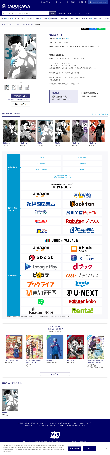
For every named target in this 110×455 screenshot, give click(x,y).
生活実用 (65, 18)
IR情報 (27, 423)
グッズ (101, 18)
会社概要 (20, 423)
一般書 (38, 18)
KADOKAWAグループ (84, 423)
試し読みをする (20, 96)
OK (89, 449)
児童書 (46, 18)
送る (102, 28)
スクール (106, 18)
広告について (41, 423)
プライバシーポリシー (40, 425)
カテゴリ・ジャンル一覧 (50, 2)
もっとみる (54, 374)
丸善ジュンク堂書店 (41, 169)
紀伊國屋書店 (82, 157)
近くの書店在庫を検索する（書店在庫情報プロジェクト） (62, 176)
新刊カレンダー (72, 13)
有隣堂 (82, 169)
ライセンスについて (52, 423)
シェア (94, 28)
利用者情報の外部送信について (76, 425)
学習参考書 (54, 18)
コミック (30, 18)
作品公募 (83, 2)
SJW (59, 39)
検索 (52, 13)
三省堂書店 (82, 163)
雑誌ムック (75, 18)
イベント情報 (84, 13)
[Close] (106, 449)
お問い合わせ (28, 425)
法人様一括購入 (71, 423)
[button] (37, 87)
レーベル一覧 (64, 2)
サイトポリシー (52, 425)
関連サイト (74, 2)
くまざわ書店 (41, 163)
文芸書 (4, 18)
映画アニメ (87, 18)
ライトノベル (20, 18)
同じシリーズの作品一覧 (99, 114)
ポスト (85, 28)
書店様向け (63, 423)
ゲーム (95, 18)
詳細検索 (61, 13)
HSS (67, 39)
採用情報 (33, 423)
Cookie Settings (74, 449)
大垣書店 (41, 157)
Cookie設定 (62, 425)
